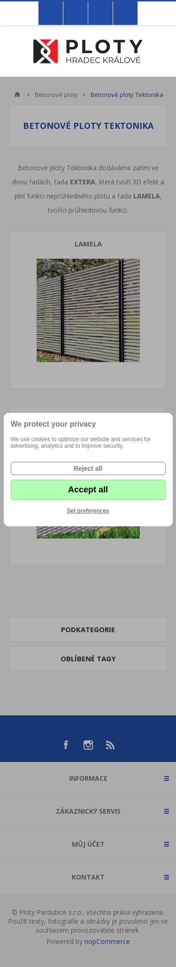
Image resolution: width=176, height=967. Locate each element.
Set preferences (88, 510)
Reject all (88, 468)
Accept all (88, 489)
